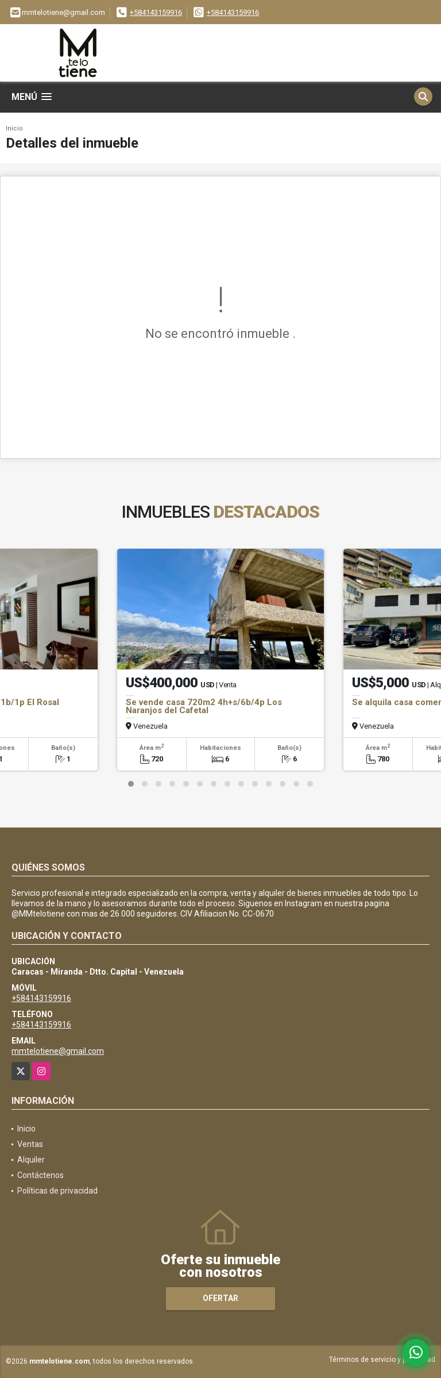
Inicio (14, 128)
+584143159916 (156, 12)
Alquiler (31, 1159)
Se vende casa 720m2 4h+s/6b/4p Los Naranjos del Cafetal (204, 706)
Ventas (30, 1144)
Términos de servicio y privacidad (382, 1360)
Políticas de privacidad (57, 1190)
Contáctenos (40, 1175)
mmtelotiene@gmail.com (57, 1051)
